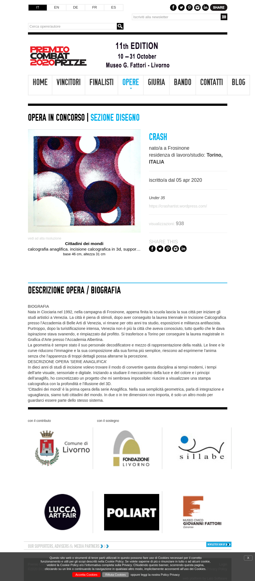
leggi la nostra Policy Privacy (160, 574)
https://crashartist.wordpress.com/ (178, 206)
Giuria (156, 82)
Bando (182, 82)
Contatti (211, 82)
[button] (207, 544)
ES (113, 7)
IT (37, 7)
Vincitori (68, 82)
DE (75, 7)
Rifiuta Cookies (115, 574)
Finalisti (101, 82)
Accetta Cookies (86, 574)
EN (56, 7)
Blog (238, 82)
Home (40, 82)
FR (94, 7)
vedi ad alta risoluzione (44, 238)
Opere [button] (130, 83)
